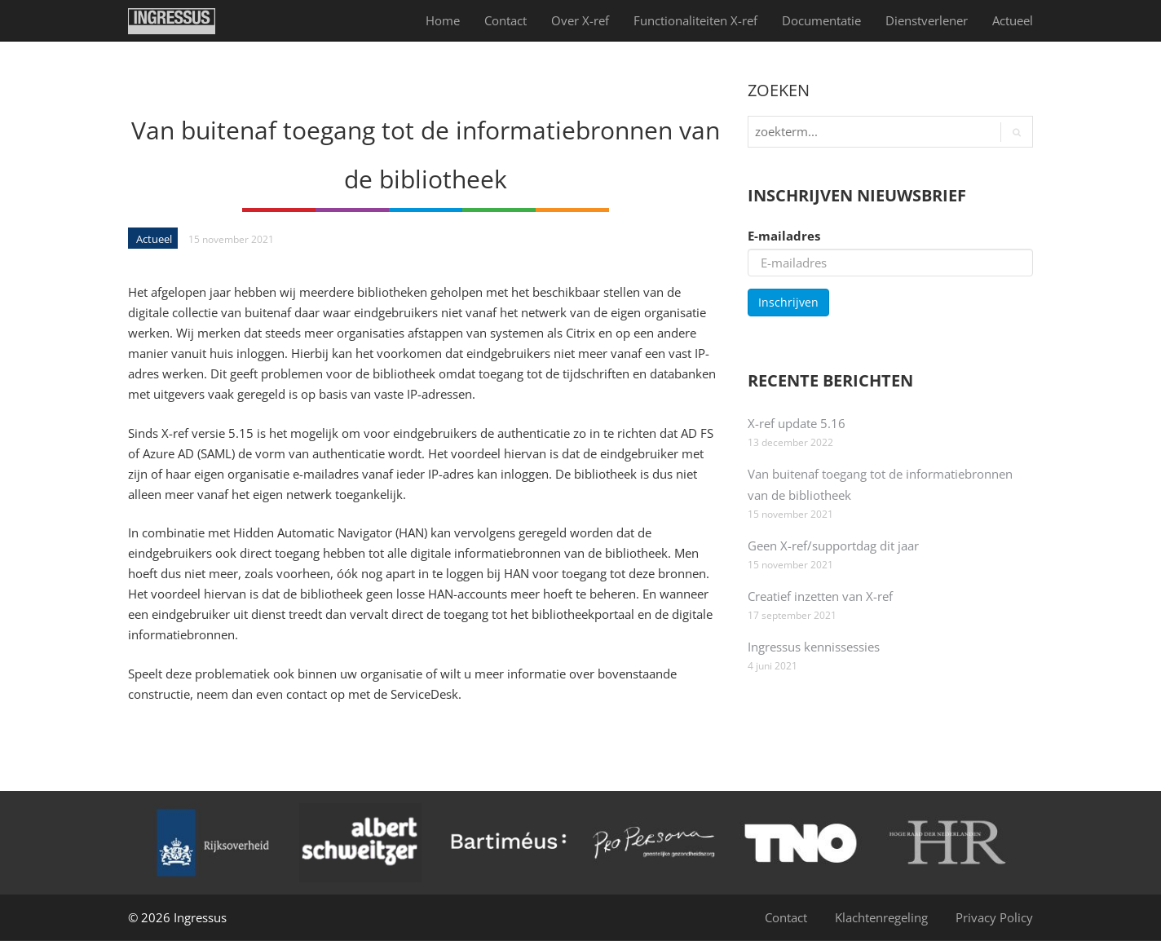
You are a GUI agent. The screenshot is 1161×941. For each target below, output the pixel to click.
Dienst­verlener (926, 20)
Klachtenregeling (881, 917)
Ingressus (200, 917)
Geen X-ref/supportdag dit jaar (833, 545)
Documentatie (821, 20)
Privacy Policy (994, 917)
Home (443, 20)
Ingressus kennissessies (814, 646)
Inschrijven (788, 302)
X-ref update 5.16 (796, 423)
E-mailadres (784, 236)
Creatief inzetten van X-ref (820, 596)
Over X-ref (580, 20)
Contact (505, 20)
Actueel (1012, 20)
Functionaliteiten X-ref (695, 20)
